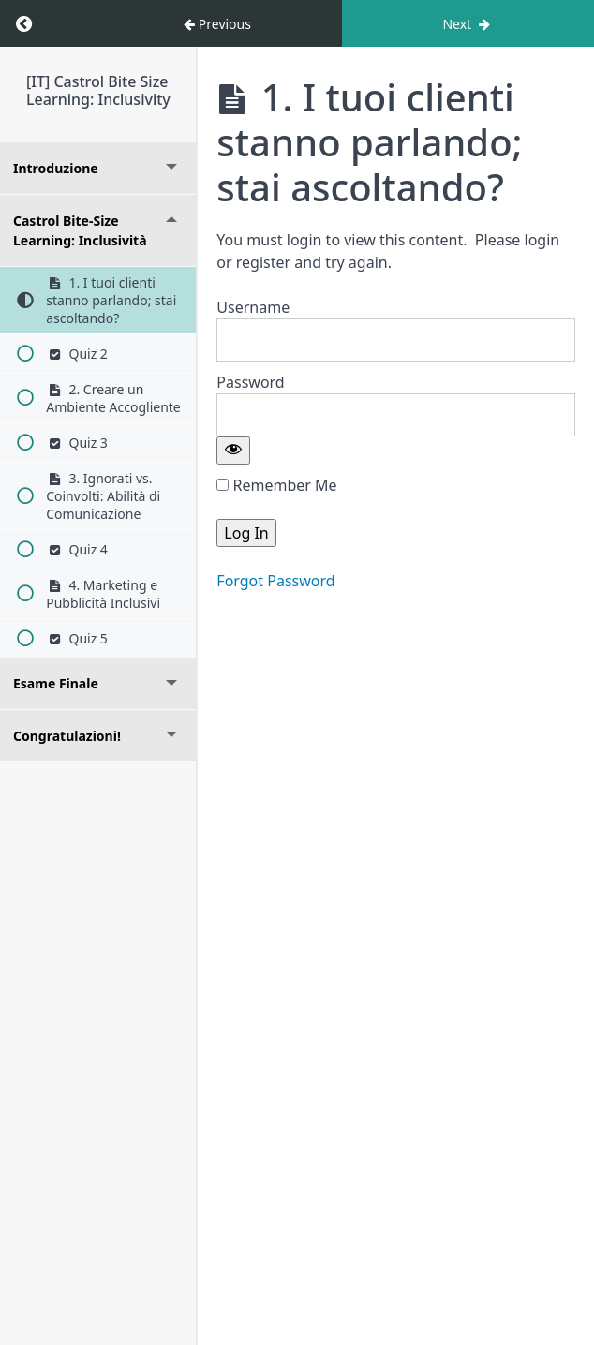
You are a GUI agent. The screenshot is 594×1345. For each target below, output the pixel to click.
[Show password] (233, 450)
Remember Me (276, 485)
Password (250, 382)
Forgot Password (275, 580)
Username (253, 307)
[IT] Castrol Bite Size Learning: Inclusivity (98, 90)
